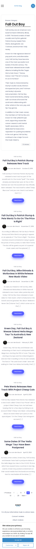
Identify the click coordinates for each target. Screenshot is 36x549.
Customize (9, 545)
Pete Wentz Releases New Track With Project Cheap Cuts (18, 388)
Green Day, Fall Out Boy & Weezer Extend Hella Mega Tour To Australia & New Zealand (17, 333)
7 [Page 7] (24, 493)
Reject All (26, 545)
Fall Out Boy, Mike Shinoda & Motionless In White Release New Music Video (17, 273)
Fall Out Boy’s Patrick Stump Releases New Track (18, 162)
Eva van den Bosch (14, 168)
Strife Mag (18, 6)
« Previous (7, 493)
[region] (18, 536)
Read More (18, 200)
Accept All (18, 540)
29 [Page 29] (18, 496)
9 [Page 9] (31, 493)
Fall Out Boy (18, 157)
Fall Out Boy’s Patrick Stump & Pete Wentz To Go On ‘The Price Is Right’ (18, 218)
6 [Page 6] (20, 493)
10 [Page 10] (10, 496)
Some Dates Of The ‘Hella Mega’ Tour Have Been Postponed (18, 444)
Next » (24, 496)
